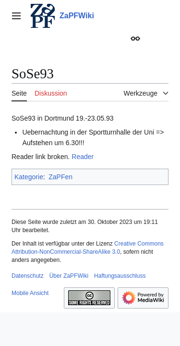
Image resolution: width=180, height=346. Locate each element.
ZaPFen (60, 177)
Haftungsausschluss (119, 275)
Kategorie (28, 177)
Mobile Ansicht (30, 293)
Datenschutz (28, 275)
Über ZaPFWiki (68, 275)
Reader (83, 157)
